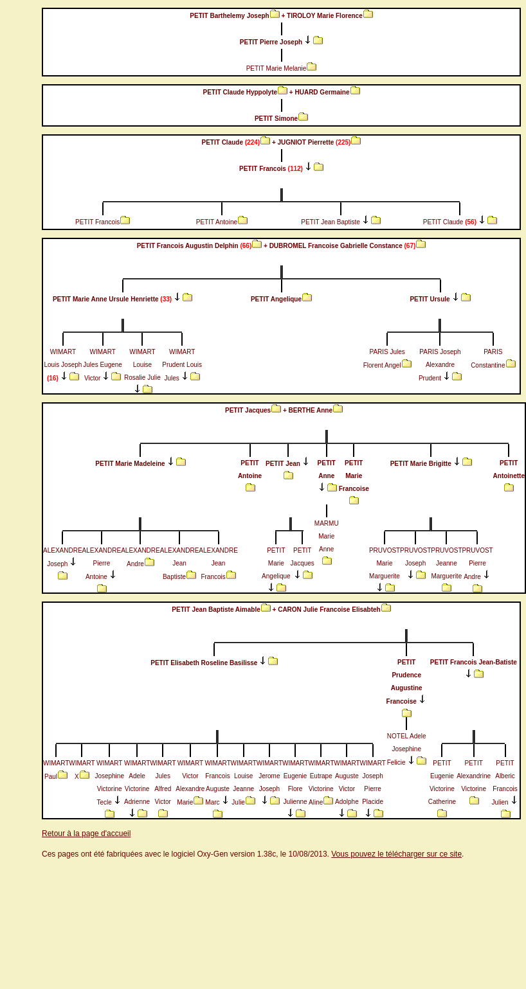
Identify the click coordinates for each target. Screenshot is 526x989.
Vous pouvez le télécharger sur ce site (396, 854)
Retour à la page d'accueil (86, 833)
